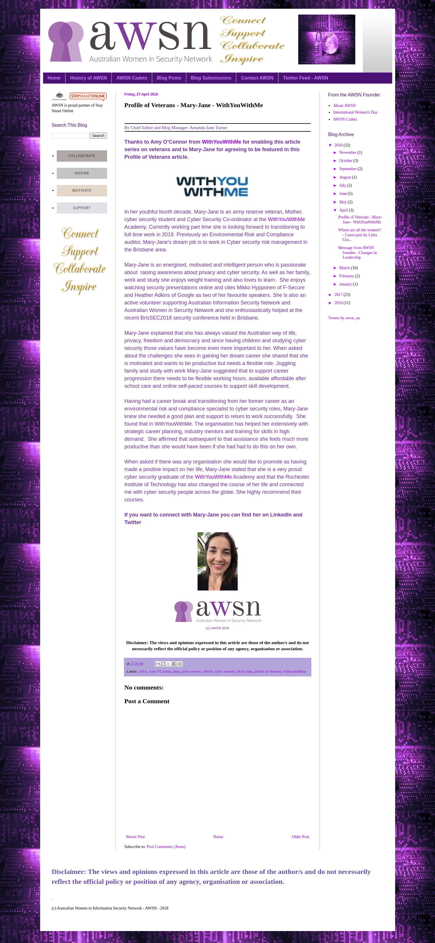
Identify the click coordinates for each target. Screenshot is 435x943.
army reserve (191, 671)
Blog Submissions (211, 77)
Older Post (300, 837)
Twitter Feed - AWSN (305, 77)
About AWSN (344, 105)
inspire (81, 173)
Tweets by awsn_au (344, 318)
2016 (339, 303)
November (348, 152)
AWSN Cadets (131, 77)
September (348, 169)
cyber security (225, 671)
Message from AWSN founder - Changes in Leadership (357, 253)
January (346, 284)
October (346, 160)
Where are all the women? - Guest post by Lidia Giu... (359, 235)
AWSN (208, 671)
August (345, 177)
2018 (339, 145)
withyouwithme (294, 671)
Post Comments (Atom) (166, 847)
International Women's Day (355, 112)
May (343, 202)
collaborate (81, 155)
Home (54, 77)
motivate (81, 190)
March (345, 268)
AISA (142, 671)
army (176, 671)
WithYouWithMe (221, 142)
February (347, 276)
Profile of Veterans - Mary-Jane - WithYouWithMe (360, 219)
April (344, 210)
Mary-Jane (245, 671)
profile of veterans (268, 671)
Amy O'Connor (159, 671)
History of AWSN (88, 77)
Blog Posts (169, 77)
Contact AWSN (257, 77)
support (81, 207)
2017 (339, 294)
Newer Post (135, 837)
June (343, 193)
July (343, 185)
